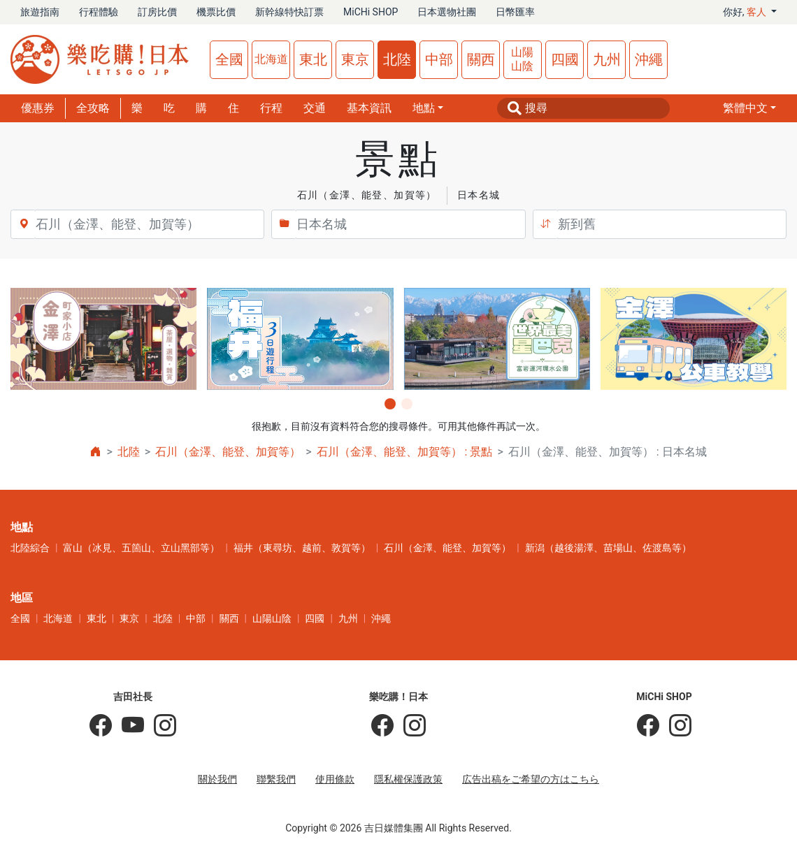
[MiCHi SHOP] (648, 726)
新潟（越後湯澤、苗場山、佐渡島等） (608, 547)
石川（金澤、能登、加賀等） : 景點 (405, 451)
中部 (439, 59)
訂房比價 (157, 11)
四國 (565, 59)
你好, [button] (746, 11)
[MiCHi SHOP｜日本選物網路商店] (675, 726)
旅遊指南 (39, 11)
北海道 (271, 59)
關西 (481, 59)
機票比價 (216, 11)
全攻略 (93, 108)
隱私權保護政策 (408, 779)
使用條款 (334, 779)
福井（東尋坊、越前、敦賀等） (302, 547)
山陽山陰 (522, 59)
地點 (423, 108)
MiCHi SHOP (370, 11)
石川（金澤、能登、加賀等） (228, 451)
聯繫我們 (276, 779)
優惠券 (38, 108)
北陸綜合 (30, 547)
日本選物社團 (446, 11)
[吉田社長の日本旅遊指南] (100, 726)
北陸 (397, 59)
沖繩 (649, 59)
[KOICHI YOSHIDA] (160, 726)
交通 (314, 108)
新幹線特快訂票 (289, 11)
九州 (607, 59)
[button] (749, 108)
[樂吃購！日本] (382, 726)
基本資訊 (369, 108)
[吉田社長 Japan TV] (128, 726)
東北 (313, 59)
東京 (355, 59)
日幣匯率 (515, 11)
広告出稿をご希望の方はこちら (530, 779)
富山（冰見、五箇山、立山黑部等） (141, 547)
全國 (229, 59)
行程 (271, 108)
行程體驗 (98, 11)
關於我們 (217, 779)
